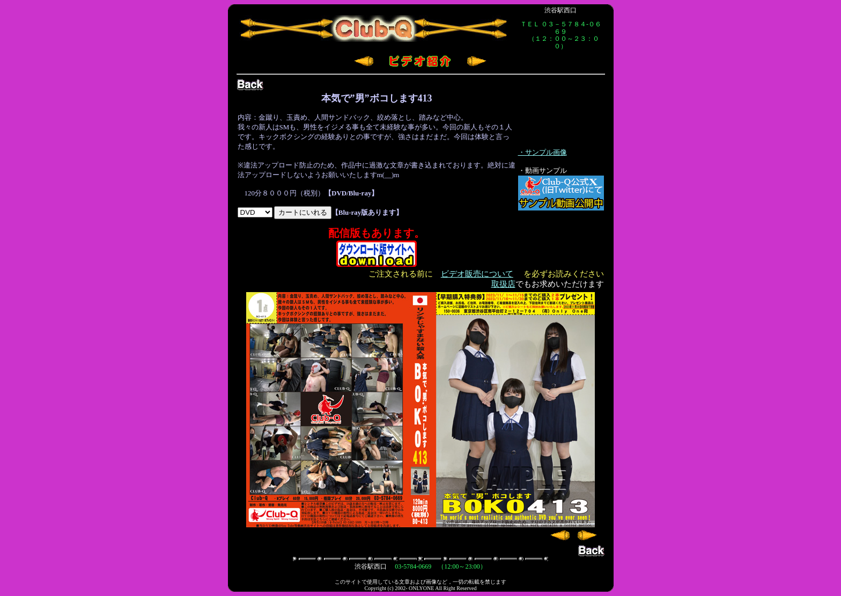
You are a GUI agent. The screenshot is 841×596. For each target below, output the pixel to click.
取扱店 (503, 284)
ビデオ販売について (477, 274)
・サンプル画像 (542, 152)
